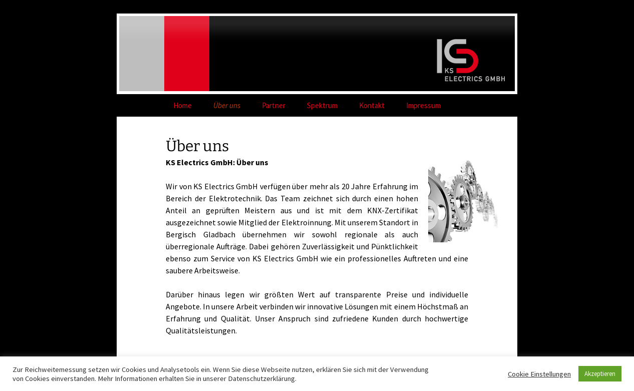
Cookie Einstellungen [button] (539, 373)
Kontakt (372, 105)
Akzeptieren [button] (599, 373)
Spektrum (322, 105)
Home (182, 105)
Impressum (423, 105)
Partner (273, 105)
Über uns (226, 105)
